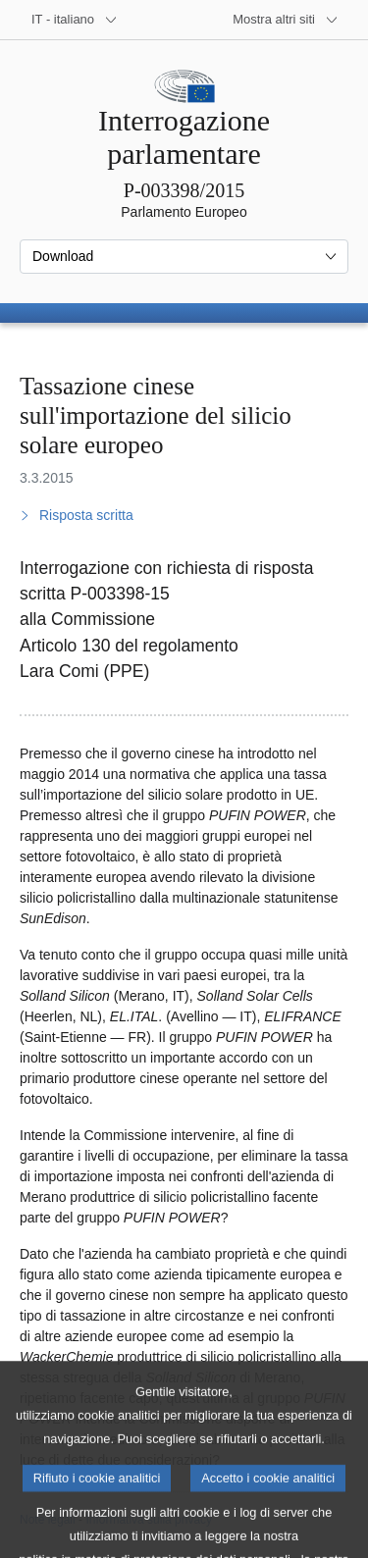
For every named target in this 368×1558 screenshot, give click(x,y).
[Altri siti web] (285, 19)
